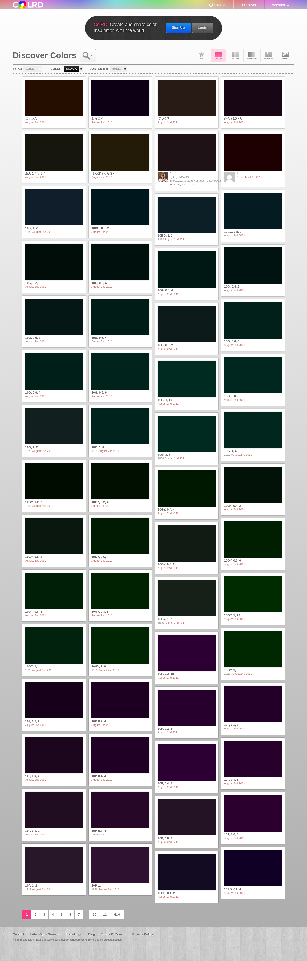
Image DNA (285, 55)
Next (117, 914)
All (201, 55)
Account (278, 5)
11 (105, 914)
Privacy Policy (142, 934)
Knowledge (74, 934)
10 (94, 914)
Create (220, 5)
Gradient (252, 55)
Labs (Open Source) (44, 934)
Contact (18, 934)
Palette (235, 55)
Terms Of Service (113, 934)
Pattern (269, 55)
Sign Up (178, 27)
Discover (249, 5)
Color (218, 55)
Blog (91, 934)
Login (202, 27)
